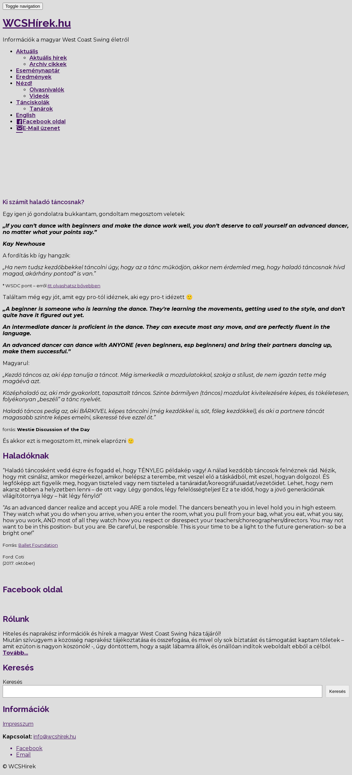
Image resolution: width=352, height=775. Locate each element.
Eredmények (34, 77)
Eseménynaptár (38, 70)
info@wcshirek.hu (54, 736)
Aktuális (27, 51)
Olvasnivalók (46, 89)
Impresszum (18, 724)
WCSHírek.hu (37, 23)
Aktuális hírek (48, 58)
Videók (39, 96)
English (25, 115)
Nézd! (24, 83)
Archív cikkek (48, 64)
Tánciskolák (33, 102)
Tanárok (41, 109)
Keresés (12, 682)
